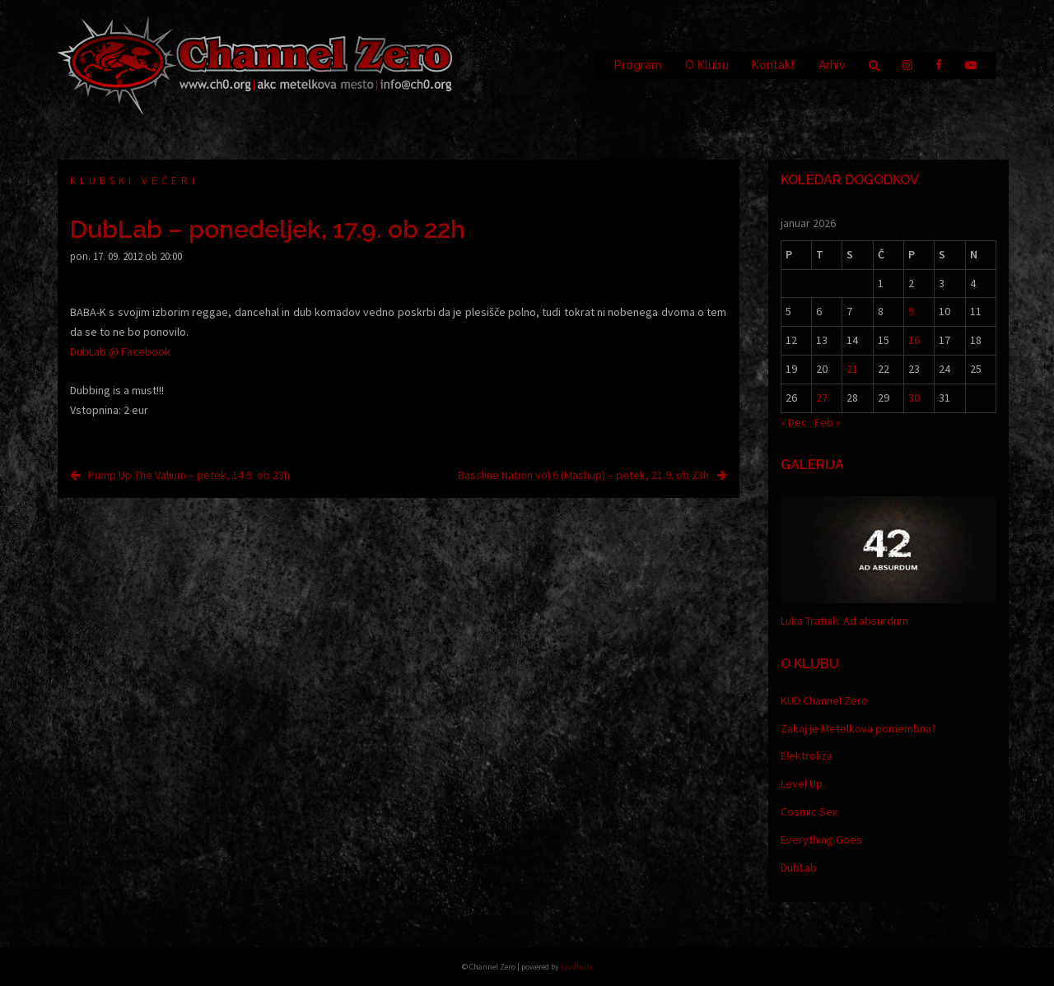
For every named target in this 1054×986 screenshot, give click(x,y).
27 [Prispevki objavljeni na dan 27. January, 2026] (822, 397)
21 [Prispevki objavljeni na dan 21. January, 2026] (852, 368)
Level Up (802, 783)
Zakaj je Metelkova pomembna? (858, 728)
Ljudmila (577, 966)
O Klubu (707, 65)
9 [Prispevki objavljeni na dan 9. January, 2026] (911, 311)
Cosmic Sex (809, 811)
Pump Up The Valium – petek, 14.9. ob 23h (189, 474)
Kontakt (773, 65)
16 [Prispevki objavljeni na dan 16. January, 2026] (914, 340)
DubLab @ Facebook (120, 351)
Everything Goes (821, 839)
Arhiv (832, 65)
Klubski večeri (134, 181)
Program (638, 65)
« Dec (794, 422)
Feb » (827, 422)
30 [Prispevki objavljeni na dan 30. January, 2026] (914, 397)
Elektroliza (806, 755)
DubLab (799, 867)
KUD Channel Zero (824, 700)
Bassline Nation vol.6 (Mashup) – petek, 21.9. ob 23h (583, 474)
